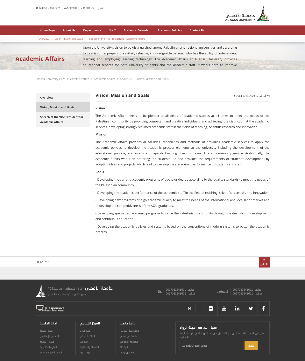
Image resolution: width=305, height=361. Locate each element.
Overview (44, 38)
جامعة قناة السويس (129, 330)
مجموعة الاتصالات (129, 341)
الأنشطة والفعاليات (89, 347)
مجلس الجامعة (47, 341)
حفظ (251, 345)
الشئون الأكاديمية (48, 347)
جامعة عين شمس (128, 336)
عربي (100, 7)
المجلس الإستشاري (49, 336)
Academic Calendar (137, 30)
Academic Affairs (104, 79)
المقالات (84, 341)
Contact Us (87, 7)
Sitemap (70, 7)
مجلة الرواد (85, 330)
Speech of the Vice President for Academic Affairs (117, 38)
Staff (112, 30)
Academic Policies (170, 30)
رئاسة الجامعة (46, 330)
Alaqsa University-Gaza (51, 79)
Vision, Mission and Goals (69, 38)
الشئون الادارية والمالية (51, 352)
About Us (69, 30)
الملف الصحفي (87, 336)
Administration (79, 79)
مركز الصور (85, 352)
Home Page (47, 30)
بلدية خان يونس (127, 352)
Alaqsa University (48, 7)
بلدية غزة (124, 347)
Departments (92, 30)
